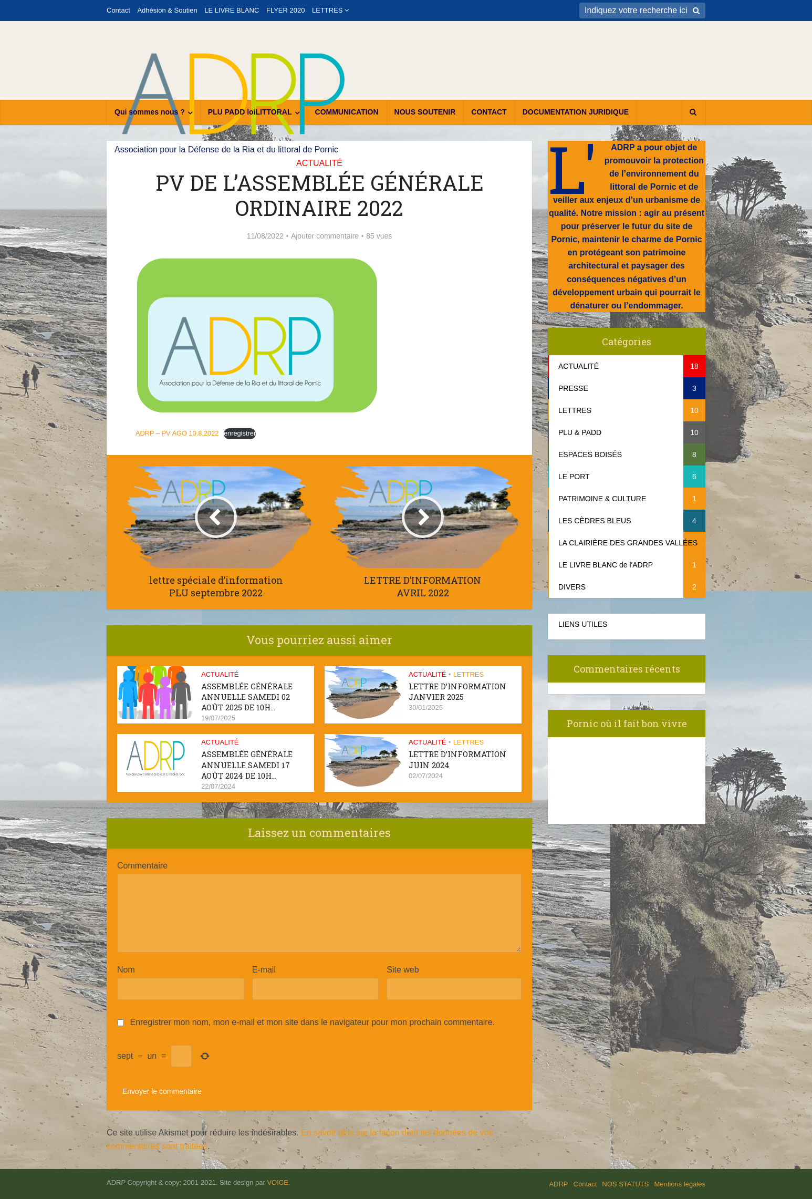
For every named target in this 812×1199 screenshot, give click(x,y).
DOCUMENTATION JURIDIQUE (576, 112)
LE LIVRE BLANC (231, 10)
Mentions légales (679, 1184)
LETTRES (327, 10)
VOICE (277, 1182)
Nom (128, 969)
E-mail (267, 969)
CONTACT (488, 112)
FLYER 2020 (285, 10)
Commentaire (142, 865)
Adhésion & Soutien (167, 10)
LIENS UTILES (582, 624)
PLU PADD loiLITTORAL (250, 112)
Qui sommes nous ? (149, 112)
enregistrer (240, 433)
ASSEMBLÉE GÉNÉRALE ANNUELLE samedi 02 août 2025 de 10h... (247, 697)
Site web (403, 969)
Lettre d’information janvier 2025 (457, 691)
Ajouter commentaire (325, 236)
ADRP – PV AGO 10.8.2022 (177, 433)
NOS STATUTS (625, 1184)
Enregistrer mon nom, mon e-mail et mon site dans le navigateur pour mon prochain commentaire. (312, 1022)
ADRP (558, 1184)
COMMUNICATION (347, 112)
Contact (118, 10)
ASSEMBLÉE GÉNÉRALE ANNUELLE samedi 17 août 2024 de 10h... (247, 765)
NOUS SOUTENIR (425, 112)
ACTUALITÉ (319, 163)
